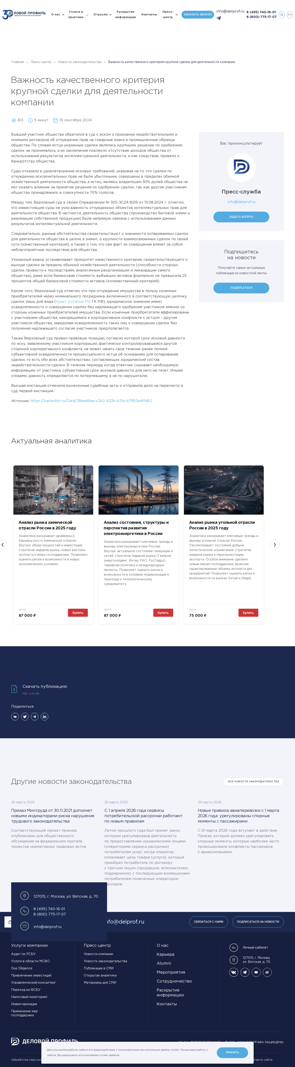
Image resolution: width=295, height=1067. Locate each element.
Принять (232, 1052)
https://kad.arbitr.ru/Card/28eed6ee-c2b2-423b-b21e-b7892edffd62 (91, 401)
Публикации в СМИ (99, 968)
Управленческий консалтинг (33, 982)
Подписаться (241, 288)
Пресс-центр (168, 15)
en (290, 14)
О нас (55, 14)
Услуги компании (29, 945)
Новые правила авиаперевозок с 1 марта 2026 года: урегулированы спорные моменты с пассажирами (238, 816)
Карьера (166, 954)
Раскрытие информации (125, 15)
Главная (17, 62)
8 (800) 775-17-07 (262, 17)
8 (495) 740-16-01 (261, 12)
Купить (77, 613)
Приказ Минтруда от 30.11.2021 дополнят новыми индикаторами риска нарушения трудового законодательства (52, 816)
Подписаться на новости (258, 922)
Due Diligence (21, 968)
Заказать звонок (198, 14)
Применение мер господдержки (24, 1013)
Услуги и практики (75, 15)
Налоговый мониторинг (29, 997)
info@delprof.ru (230, 11)
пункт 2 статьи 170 (73, 301)
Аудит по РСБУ (23, 954)
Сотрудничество (174, 981)
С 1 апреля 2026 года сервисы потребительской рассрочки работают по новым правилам (143, 816)
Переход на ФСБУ (25, 990)
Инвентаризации (24, 1004)
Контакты (149, 14)
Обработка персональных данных (37, 1060)
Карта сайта (263, 1060)
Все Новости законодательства (253, 782)
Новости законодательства (79, 62)
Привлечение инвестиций (31, 975)
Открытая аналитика (100, 975)
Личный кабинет (248, 947)
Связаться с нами (208, 922)
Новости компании (98, 954)
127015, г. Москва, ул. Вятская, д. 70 (249, 959)
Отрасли (100, 14)
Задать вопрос (241, 217)
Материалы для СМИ (100, 982)
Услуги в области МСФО (30, 961)
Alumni (164, 963)
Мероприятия (171, 972)
